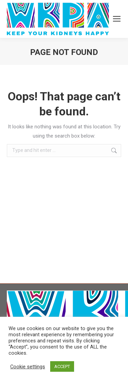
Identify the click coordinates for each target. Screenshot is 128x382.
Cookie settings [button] (27, 367)
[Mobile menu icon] (116, 18)
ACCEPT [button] (62, 366)
